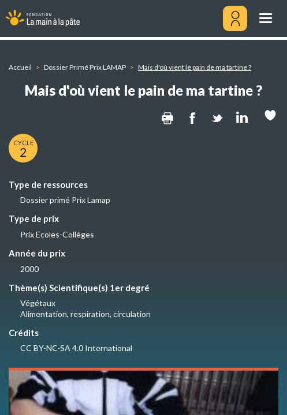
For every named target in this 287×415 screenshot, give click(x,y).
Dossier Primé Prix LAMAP (85, 67)
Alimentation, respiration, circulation (85, 314)
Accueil (20, 67)
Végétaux (37, 303)
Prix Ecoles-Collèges (57, 234)
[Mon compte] (235, 18)
